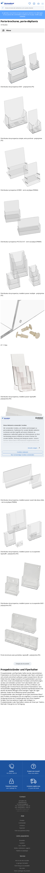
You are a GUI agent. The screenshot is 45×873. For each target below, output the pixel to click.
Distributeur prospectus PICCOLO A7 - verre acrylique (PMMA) (21, 242)
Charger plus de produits (22, 663)
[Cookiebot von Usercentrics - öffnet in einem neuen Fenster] (35, 418)
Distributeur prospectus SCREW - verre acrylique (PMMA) (19, 190)
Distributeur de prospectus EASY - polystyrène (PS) (17, 87)
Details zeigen (32, 448)
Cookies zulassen (22, 452)
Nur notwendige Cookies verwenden (22, 455)
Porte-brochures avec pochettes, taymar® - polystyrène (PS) (20, 655)
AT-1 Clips (4, 345)
